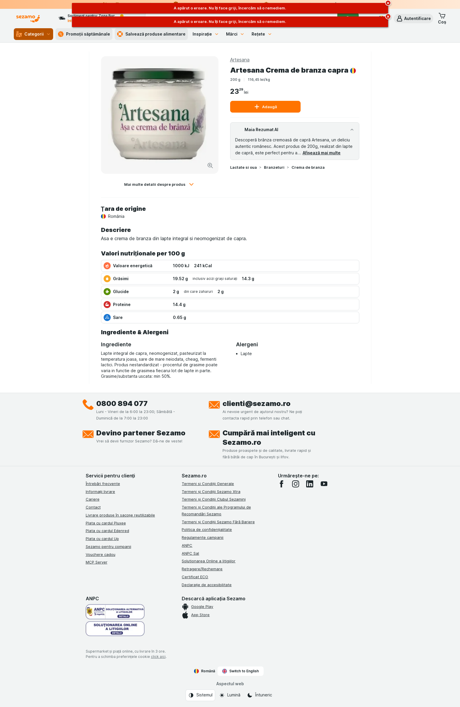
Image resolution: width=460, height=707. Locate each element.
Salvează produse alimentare (151, 34)
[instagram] (295, 483)
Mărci (235, 33)
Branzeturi (274, 167)
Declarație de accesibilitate (207, 584)
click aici (158, 656)
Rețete (262, 33)
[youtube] (323, 483)
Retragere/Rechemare (202, 568)
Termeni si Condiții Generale (208, 483)
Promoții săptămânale (84, 34)
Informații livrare (100, 491)
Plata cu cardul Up (102, 538)
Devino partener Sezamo (141, 433)
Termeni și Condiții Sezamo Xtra (211, 491)
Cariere (93, 499)
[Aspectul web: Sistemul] (200, 695)
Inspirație (206, 33)
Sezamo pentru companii (108, 546)
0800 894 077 (122, 403)
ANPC (187, 545)
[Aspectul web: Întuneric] (259, 695)
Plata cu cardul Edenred (107, 530)
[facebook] (281, 483)
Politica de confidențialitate (207, 529)
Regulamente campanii (202, 537)
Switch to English (240, 671)
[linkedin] (309, 483)
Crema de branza (308, 167)
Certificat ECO (195, 576)
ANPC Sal (190, 553)
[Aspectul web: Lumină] (229, 695)
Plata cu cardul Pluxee (106, 523)
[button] (413, 18)
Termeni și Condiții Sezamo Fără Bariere (218, 521)
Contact (93, 507)
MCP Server (96, 562)
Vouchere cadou (100, 554)
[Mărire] (210, 165)
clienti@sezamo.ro (257, 403)
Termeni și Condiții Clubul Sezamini (213, 499)
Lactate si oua (243, 167)
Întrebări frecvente (103, 483)
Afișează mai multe (322, 152)
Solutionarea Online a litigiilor (208, 561)
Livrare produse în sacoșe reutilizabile (120, 515)
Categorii (33, 34)
